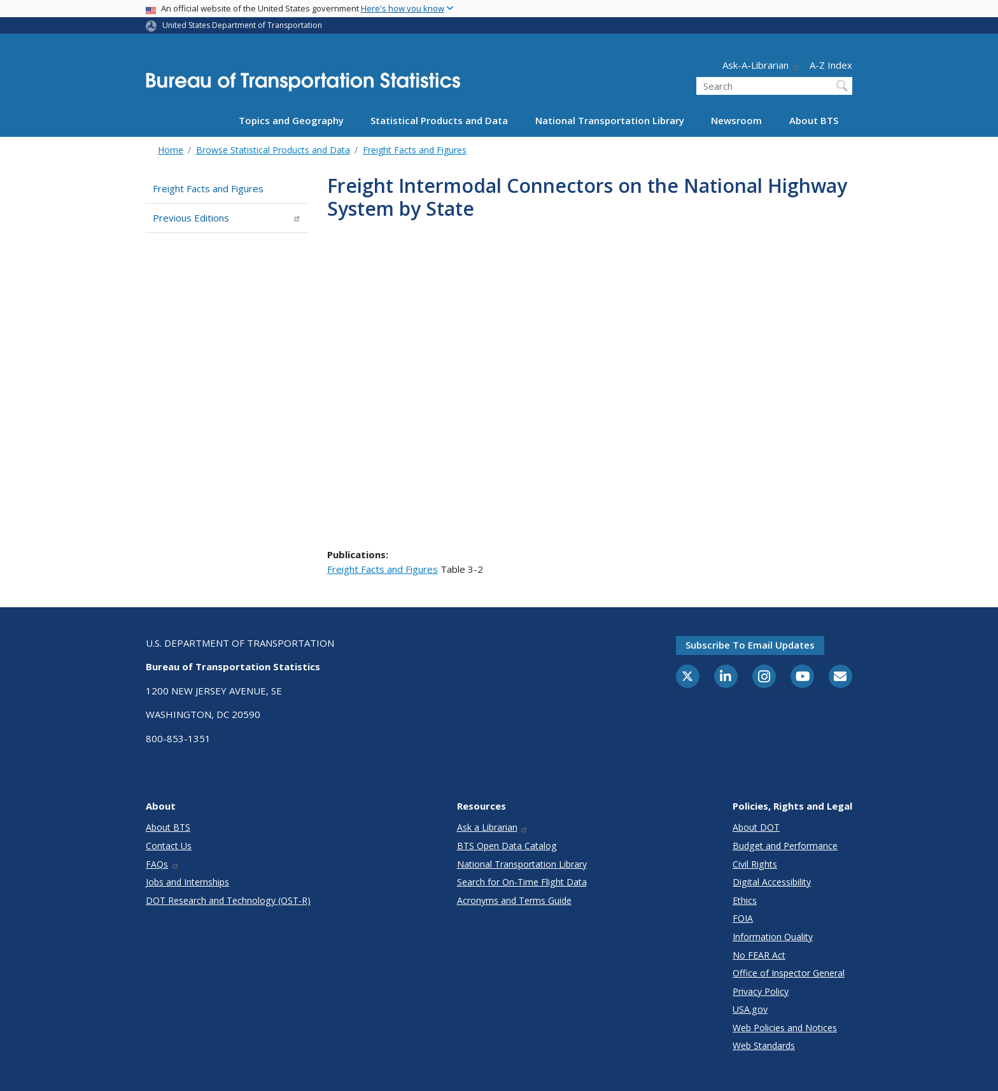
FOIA (743, 918)
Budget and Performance (785, 846)
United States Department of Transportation (242, 25)
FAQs (162, 864)
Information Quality (773, 937)
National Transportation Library (609, 120)
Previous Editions (227, 217)
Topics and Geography (291, 120)
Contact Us (169, 846)
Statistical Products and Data (439, 120)
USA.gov (750, 1009)
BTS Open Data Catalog (507, 846)
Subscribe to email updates (750, 644)
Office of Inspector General (789, 973)
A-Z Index (831, 65)
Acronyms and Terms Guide (514, 900)
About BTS (813, 120)
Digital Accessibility (772, 882)
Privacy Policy (761, 991)
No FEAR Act (759, 955)
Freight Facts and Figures (415, 150)
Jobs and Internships (187, 882)
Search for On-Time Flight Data (522, 882)
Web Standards (764, 1045)
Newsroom (736, 120)
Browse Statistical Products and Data (273, 150)
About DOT (756, 827)
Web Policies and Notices (785, 1028)
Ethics (745, 900)
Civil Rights (755, 864)
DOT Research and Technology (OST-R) (228, 900)
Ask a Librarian (493, 827)
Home (170, 150)
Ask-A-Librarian (761, 65)
